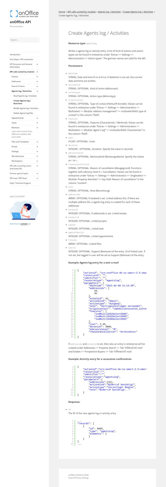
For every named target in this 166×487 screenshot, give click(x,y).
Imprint (71, 477)
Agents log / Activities (22, 91)
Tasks (14, 122)
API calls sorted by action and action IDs (20, 167)
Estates (15, 76)
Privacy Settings (82, 477)
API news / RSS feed (18, 178)
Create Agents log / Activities (22, 102)
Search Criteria (18, 86)
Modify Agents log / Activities (25, 108)
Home (62, 11)
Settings (15, 151)
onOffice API (20, 21)
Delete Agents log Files (23, 113)
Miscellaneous (18, 156)
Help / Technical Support (20, 183)
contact (24, 223)
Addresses (16, 81)
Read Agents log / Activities (25, 96)
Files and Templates (20, 141)
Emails (14, 146)
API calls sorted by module (22, 71)
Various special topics (19, 173)
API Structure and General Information (21, 65)
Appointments (18, 118)
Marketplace (17, 161)
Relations (23, 132)
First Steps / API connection (21, 59)
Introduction (15, 54)
